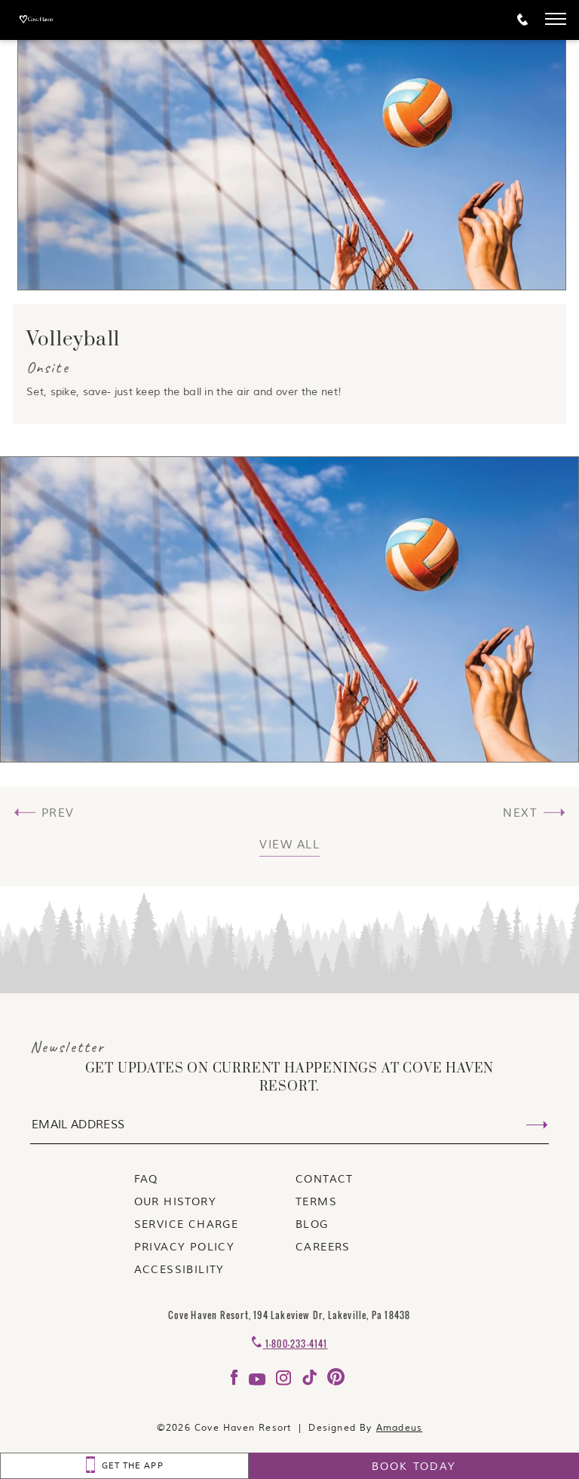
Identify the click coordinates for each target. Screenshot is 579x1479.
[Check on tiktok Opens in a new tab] (311, 1382)
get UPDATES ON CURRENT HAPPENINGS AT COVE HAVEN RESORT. (290, 1077)
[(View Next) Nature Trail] (532, 849)
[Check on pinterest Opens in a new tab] (336, 1382)
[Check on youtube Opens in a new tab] (259, 1382)
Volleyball (73, 339)
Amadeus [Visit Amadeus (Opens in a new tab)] (399, 1428)
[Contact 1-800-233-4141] (289, 1343)
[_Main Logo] (61, 20)
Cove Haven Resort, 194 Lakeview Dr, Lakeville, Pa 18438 (289, 1315)
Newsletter (67, 1047)
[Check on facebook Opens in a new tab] (236, 1382)
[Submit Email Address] (537, 1126)
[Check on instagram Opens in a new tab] (285, 1382)
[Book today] (414, 1466)
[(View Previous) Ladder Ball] (46, 849)
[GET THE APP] (124, 1466)
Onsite (47, 367)
